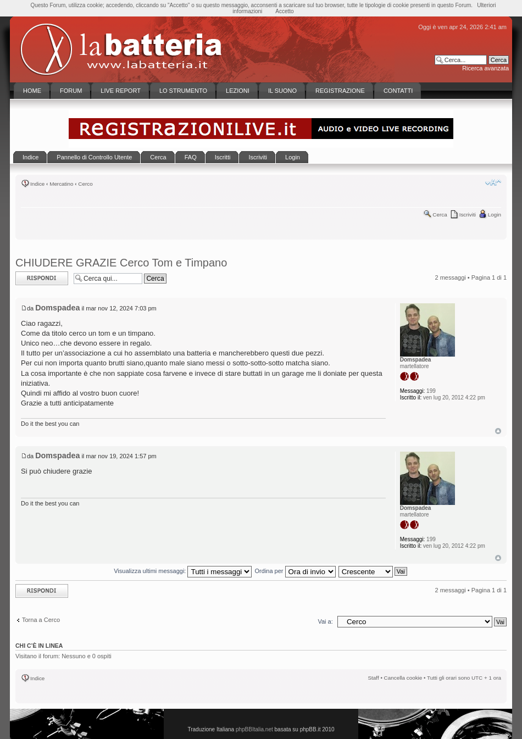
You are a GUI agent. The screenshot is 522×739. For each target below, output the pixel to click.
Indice (37, 184)
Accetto (284, 11)
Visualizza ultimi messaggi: (183, 571)
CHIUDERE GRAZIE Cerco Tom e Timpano (121, 263)
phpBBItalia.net (254, 729)
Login (494, 215)
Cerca (439, 215)
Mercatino (61, 184)
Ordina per (295, 571)
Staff (373, 678)
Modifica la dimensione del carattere (493, 182)
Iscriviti (467, 215)
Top (498, 431)
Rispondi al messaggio (41, 278)
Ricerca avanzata (485, 68)
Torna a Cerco (41, 619)
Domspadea (57, 307)
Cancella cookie (403, 678)
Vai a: (325, 621)
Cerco (85, 184)
